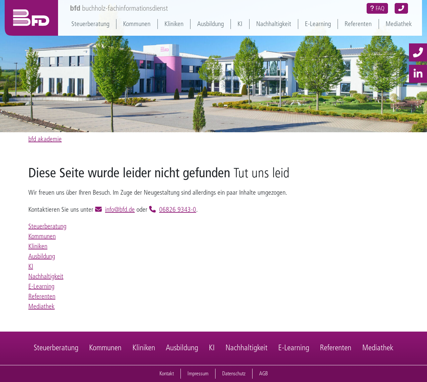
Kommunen (136, 24)
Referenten (358, 24)
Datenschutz (234, 373)
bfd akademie (45, 139)
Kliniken (173, 24)
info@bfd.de (120, 209)
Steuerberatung (90, 24)
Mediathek (399, 24)
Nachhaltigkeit (273, 24)
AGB (263, 373)
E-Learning (318, 24)
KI (240, 24)
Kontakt (166, 373)
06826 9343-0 (177, 209)
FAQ (377, 8)
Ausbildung (210, 24)
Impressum (197, 373)
